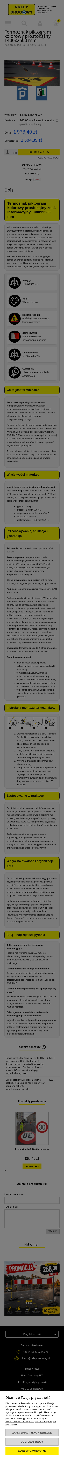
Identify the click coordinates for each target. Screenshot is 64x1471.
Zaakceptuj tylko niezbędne (32, 1432)
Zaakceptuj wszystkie (32, 1451)
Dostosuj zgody (32, 1441)
